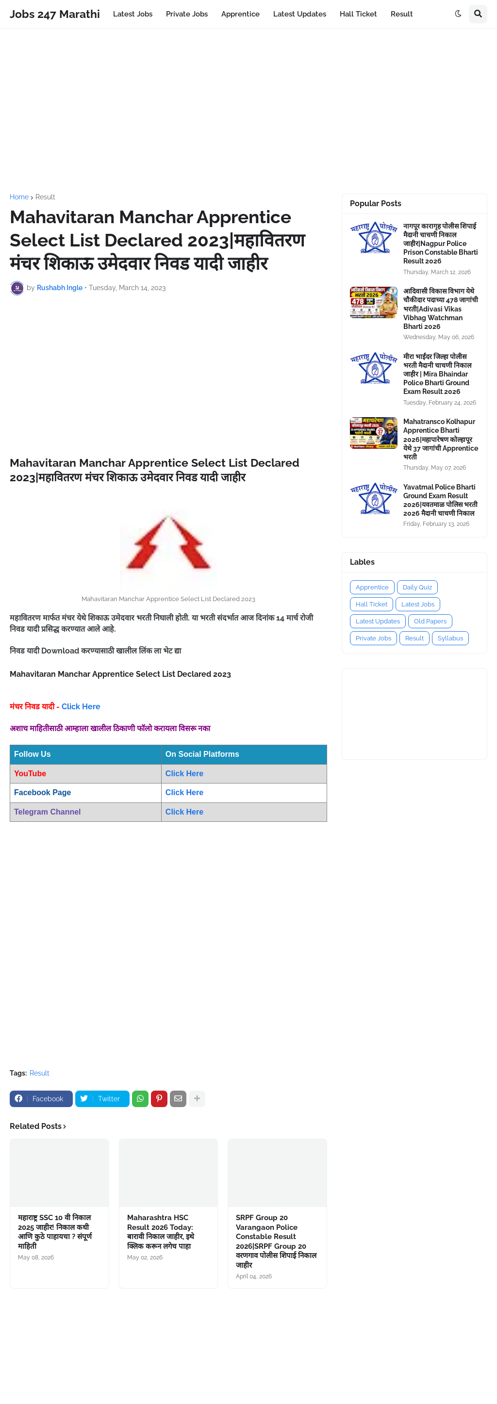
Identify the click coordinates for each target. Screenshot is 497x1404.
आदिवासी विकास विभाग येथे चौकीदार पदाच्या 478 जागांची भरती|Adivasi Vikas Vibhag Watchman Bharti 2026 (440, 308)
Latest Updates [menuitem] (299, 14)
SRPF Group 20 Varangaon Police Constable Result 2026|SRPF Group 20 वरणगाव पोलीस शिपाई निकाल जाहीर (276, 1241)
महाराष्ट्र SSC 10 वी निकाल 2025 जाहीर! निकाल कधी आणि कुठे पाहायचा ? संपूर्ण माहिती (55, 1232)
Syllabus (450, 638)
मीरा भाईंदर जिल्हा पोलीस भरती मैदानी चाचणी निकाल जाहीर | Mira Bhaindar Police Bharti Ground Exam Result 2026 (437, 374)
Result (45, 197)
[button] (458, 14)
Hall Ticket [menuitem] (358, 14)
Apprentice (372, 587)
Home (19, 197)
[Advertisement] (248, 111)
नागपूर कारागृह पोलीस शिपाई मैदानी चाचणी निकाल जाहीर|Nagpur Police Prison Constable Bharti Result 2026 (440, 243)
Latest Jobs (417, 604)
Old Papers (430, 621)
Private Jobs (373, 638)
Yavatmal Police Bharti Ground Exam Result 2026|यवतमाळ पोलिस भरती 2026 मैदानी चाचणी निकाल (440, 500)
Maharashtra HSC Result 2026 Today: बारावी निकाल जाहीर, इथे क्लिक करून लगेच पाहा (160, 1232)
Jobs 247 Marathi (55, 13)
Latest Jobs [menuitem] (132, 14)
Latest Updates (378, 621)
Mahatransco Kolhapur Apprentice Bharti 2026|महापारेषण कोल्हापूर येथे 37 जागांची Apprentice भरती (440, 439)
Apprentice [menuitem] (240, 14)
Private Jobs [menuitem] (187, 14)
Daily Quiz (417, 587)
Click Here (81, 706)
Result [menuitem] (402, 14)
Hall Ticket (371, 604)
